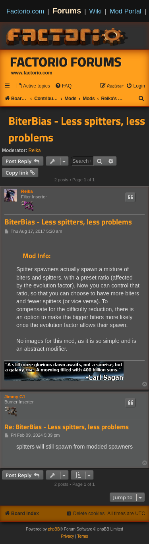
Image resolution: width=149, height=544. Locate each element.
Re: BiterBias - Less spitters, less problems (66, 427)
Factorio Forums (66, 62)
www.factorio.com (31, 73)
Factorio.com (25, 11)
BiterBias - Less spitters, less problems (76, 129)
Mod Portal (125, 11)
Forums (66, 10)
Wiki (95, 11)
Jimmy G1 (14, 396)
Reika (35, 150)
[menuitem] (33, 86)
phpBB (54, 529)
